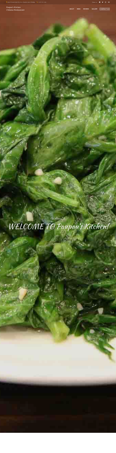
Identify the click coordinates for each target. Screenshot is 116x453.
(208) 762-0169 (42, 2)
